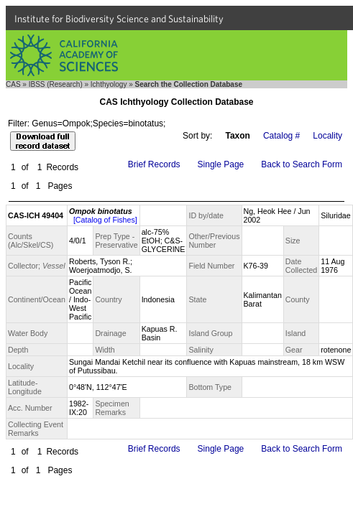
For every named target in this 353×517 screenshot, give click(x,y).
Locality (327, 136)
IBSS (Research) (56, 84)
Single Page (221, 164)
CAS (13, 84)
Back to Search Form (301, 164)
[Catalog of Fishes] (105, 219)
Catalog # (281, 136)
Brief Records (154, 164)
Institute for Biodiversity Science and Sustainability (119, 18)
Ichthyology (109, 84)
